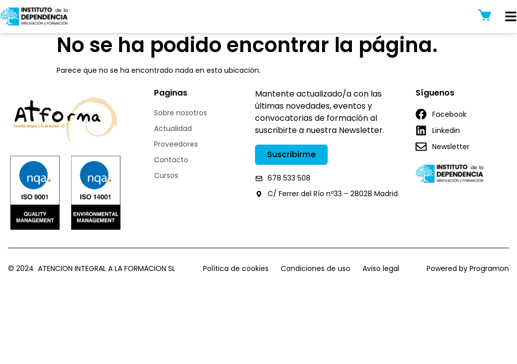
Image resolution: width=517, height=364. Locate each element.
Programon (489, 272)
